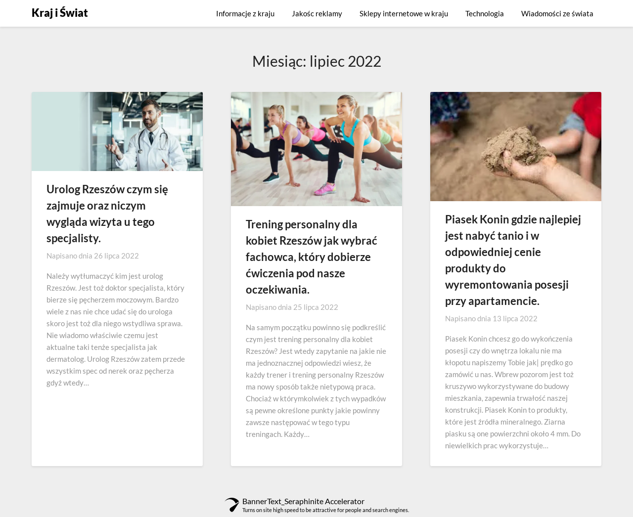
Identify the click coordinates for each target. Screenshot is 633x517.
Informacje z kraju (245, 13)
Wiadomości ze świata (557, 13)
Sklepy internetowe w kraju (404, 13)
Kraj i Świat (60, 12)
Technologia (484, 13)
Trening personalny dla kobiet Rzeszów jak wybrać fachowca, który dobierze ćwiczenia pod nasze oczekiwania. (311, 256)
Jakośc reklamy (317, 13)
